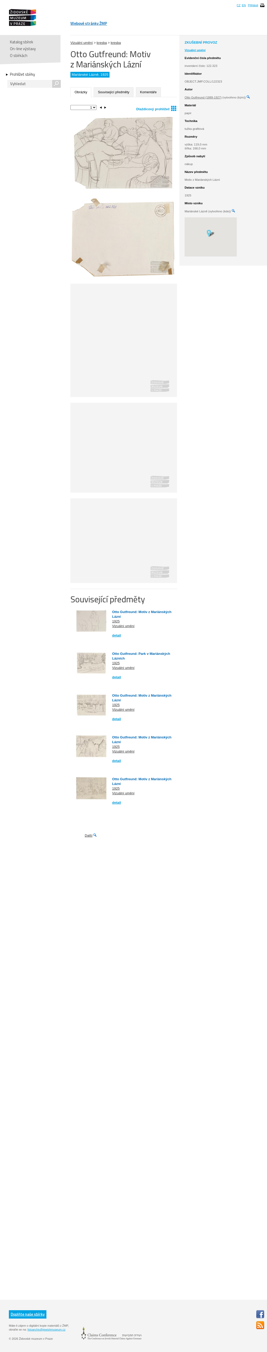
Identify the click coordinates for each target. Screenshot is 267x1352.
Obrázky (81, 92)
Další (89, 835)
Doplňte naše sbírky (28, 1314)
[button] (210, 233)
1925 (116, 621)
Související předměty (113, 92)
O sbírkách (18, 56)
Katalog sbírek (21, 42)
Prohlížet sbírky (22, 74)
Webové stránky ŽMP (88, 23)
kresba (102, 43)
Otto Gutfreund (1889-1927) (203, 97)
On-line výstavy (23, 49)
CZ (239, 5)
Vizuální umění (81, 43)
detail (116, 635)
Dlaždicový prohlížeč (156, 108)
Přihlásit (253, 5)
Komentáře (148, 92)
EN (244, 5)
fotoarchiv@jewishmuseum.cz (46, 1329)
